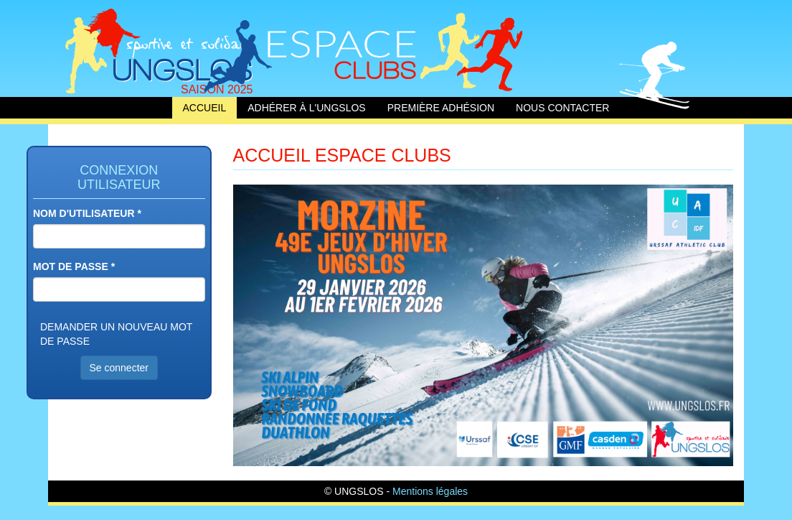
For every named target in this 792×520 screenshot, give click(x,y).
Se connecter (119, 367)
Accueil (159, 48)
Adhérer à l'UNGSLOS (307, 107)
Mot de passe (74, 266)
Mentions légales (430, 491)
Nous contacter (562, 107)
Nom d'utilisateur (87, 213)
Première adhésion (440, 107)
